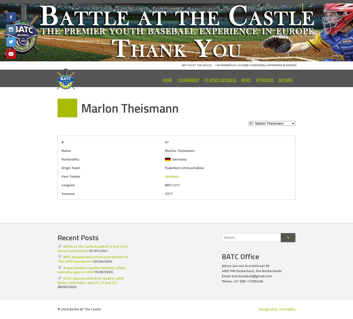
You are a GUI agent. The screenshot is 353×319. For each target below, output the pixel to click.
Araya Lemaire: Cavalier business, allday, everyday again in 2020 (92, 270)
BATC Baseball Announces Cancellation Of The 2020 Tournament (93, 259)
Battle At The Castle (197, 65)
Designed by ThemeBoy (277, 309)
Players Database (221, 80)
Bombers (172, 176)
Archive (286, 80)
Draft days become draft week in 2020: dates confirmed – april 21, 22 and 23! (91, 280)
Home (167, 80)
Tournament (188, 80)
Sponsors (265, 80)
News (246, 80)
